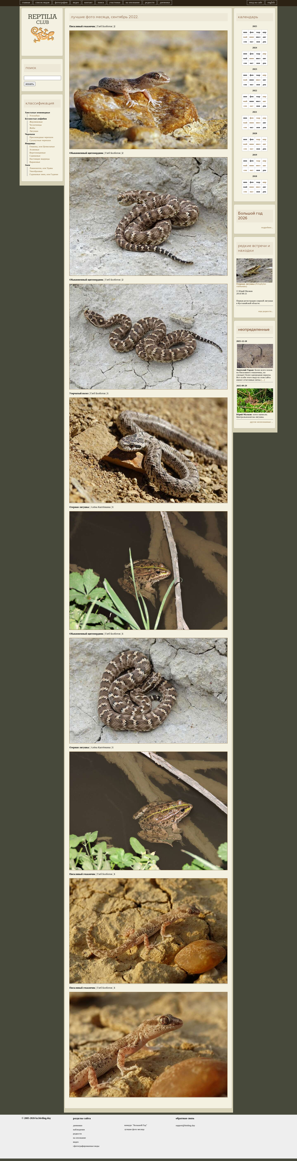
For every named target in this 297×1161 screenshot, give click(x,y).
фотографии (61, 2)
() (254, 284)
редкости (149, 2)
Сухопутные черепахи (40, 140)
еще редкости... (265, 311)
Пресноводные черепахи (41, 137)
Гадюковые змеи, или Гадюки (43, 174)
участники (114, 2)
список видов (42, 2)
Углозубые (34, 115)
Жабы (32, 128)
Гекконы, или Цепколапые (42, 146)
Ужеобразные (35, 171)
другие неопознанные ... (261, 422)
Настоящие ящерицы (39, 159)
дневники (165, 2)
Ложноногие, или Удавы (41, 168)
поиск (101, 2)
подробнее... (267, 227)
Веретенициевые (37, 152)
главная (26, 2)
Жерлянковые (36, 121)
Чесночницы (35, 125)
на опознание (133, 2)
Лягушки (33, 131)
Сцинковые (34, 155)
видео (76, 2)
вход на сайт (255, 2)
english (271, 2)
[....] (262, 380)
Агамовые (34, 149)
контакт (88, 2)
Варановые (34, 162)
